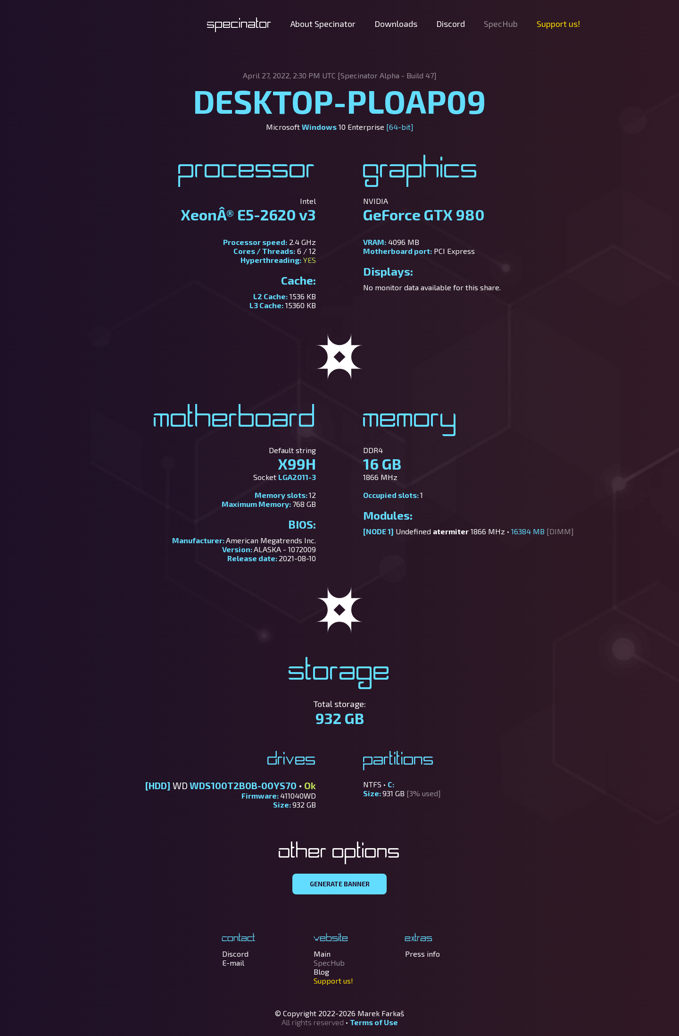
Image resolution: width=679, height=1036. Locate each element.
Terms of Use (374, 1022)
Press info (422, 953)
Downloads (395, 23)
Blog (321, 971)
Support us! (558, 23)
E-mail (233, 962)
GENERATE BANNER (340, 884)
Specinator (239, 24)
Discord (450, 23)
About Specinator (323, 23)
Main (322, 953)
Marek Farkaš (380, 1013)
